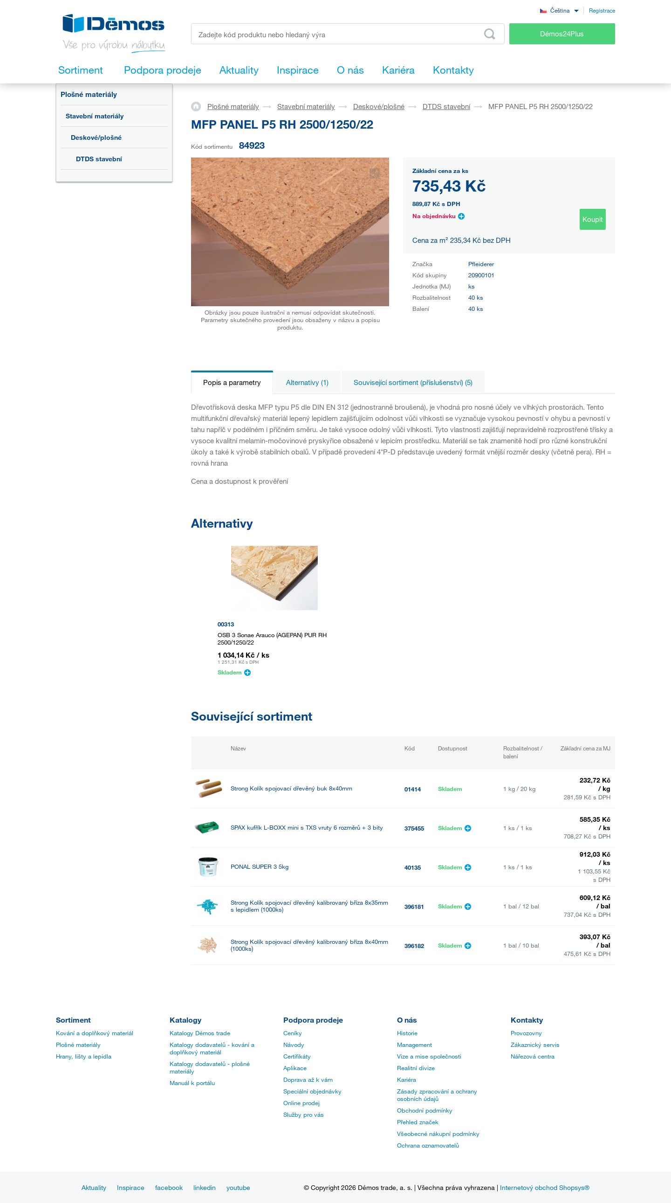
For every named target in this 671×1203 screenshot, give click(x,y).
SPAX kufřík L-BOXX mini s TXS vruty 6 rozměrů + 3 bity (307, 827)
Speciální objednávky (312, 1091)
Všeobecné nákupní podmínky (438, 1133)
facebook (169, 1187)
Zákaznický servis (535, 1044)
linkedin (204, 1187)
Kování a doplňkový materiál (94, 1033)
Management (414, 1044)
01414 (412, 789)
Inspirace (130, 1187)
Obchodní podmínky (424, 1110)
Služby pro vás (303, 1114)
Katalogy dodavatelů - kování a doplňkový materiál (212, 1048)
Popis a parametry (232, 382)
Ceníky (292, 1033)
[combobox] (559, 10)
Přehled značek (417, 1122)
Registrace (602, 10)
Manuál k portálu (192, 1082)
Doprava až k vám (308, 1079)
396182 (414, 945)
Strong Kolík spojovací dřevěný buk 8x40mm (291, 788)
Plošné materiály (89, 94)
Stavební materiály (94, 116)
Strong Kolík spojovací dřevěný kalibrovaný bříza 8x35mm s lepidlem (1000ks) (309, 906)
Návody (293, 1044)
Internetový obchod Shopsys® (544, 1187)
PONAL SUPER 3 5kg (259, 866)
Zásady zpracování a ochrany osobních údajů (437, 1094)
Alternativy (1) (307, 382)
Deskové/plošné (96, 137)
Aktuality (94, 1187)
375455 (414, 828)
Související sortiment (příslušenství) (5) (413, 382)
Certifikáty (297, 1056)
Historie (407, 1033)
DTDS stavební (99, 159)
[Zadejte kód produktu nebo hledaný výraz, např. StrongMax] (348, 34)
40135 (412, 867)
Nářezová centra (533, 1056)
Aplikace (295, 1068)
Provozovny (526, 1033)
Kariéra (406, 1079)
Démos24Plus (562, 33)
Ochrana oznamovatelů (428, 1145)
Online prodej (301, 1103)
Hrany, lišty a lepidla (83, 1056)
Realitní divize (416, 1068)
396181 (414, 906)
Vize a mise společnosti (429, 1056)
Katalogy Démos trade (200, 1033)
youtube (238, 1187)
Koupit (592, 219)
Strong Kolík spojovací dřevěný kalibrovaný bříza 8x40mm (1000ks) (309, 945)
